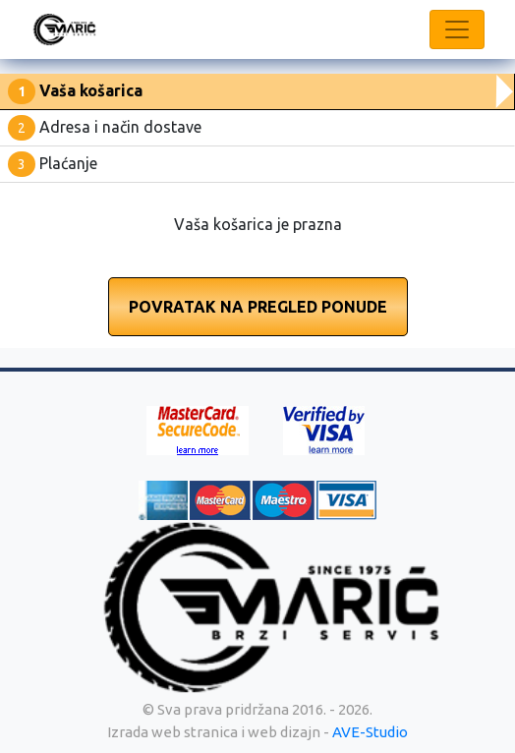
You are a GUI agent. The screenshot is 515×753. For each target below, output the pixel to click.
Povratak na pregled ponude (258, 307)
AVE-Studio (370, 732)
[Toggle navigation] (457, 29)
